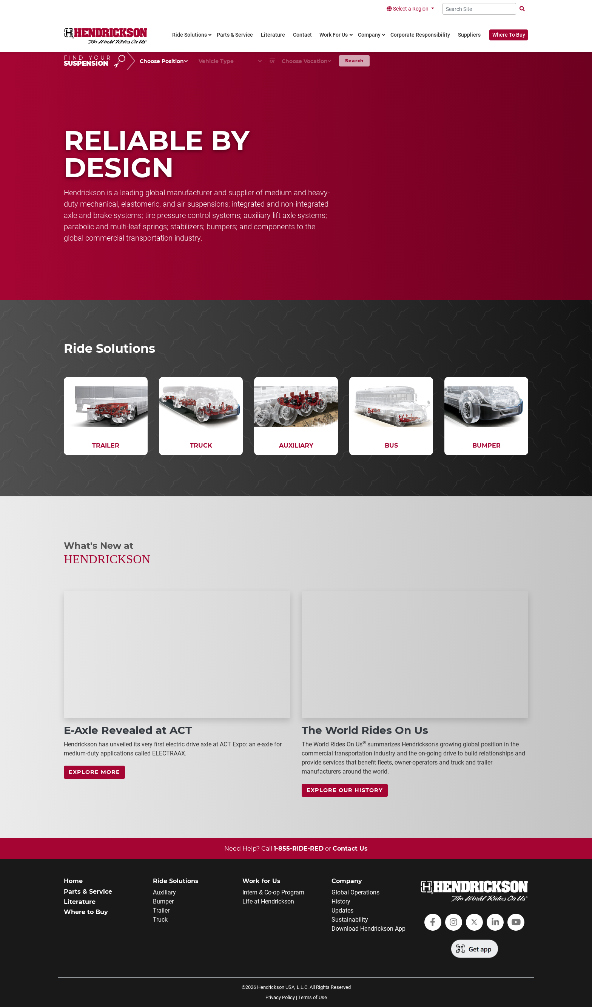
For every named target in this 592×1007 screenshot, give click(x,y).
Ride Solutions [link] (189, 35)
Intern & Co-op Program (273, 892)
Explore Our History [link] (345, 790)
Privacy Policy (280, 997)
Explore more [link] (94, 772)
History (340, 901)
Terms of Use (312, 997)
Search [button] (354, 60)
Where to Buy (86, 912)
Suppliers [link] (469, 35)
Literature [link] (273, 35)
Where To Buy (508, 35)
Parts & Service (88, 891)
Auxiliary (164, 892)
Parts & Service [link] (235, 35)
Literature (80, 901)
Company (346, 881)
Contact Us (350, 848)
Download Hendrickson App (368, 928)
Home (73, 881)
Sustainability (349, 919)
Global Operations (355, 892)
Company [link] (369, 35)
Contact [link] (302, 35)
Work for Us (261, 881)
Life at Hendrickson (268, 901)
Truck (160, 919)
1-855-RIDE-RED (299, 848)
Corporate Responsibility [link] (420, 35)
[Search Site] (479, 9)
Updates (342, 910)
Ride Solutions (176, 881)
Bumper (163, 901)
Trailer (161, 910)
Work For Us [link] (333, 35)
